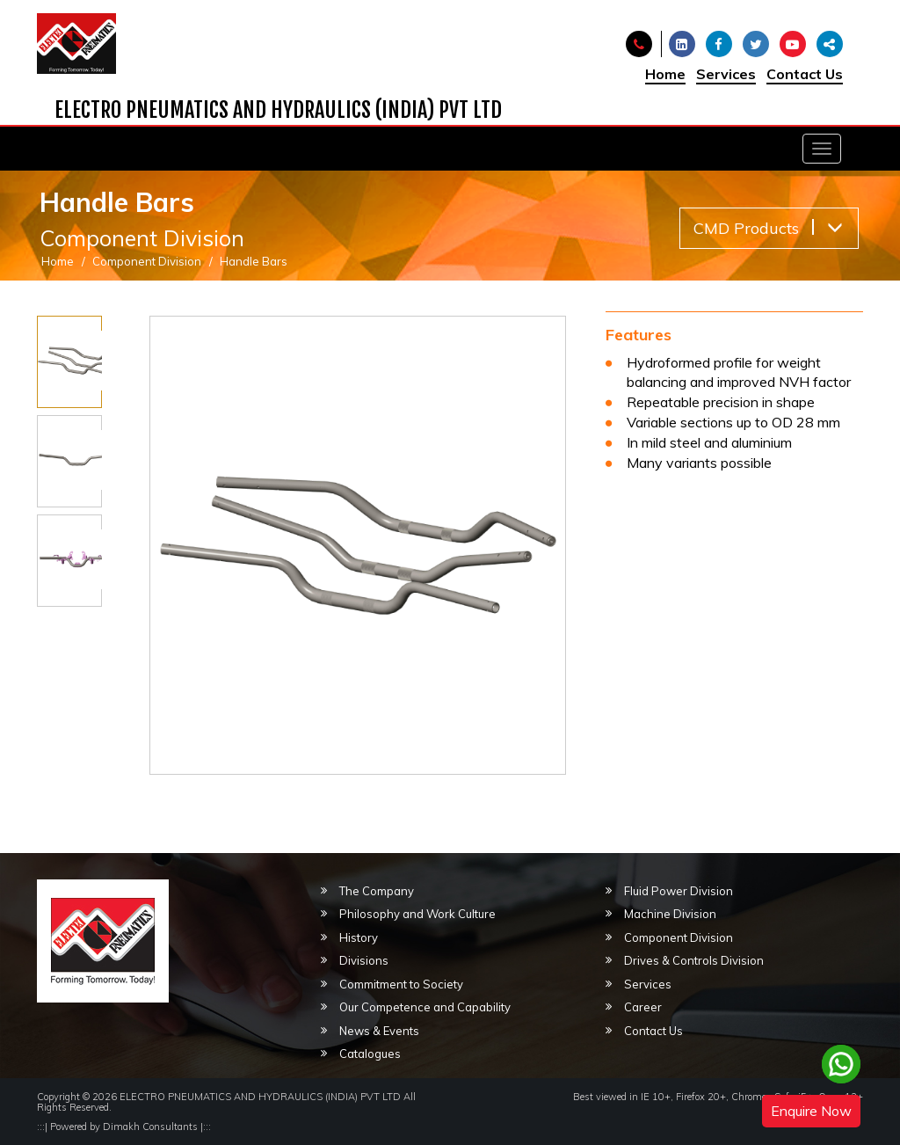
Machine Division (670, 914)
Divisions (363, 960)
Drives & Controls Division (694, 960)
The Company (376, 891)
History (358, 937)
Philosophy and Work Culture (417, 914)
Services (726, 74)
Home (665, 74)
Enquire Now (811, 1110)
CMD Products (768, 228)
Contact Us (804, 74)
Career (643, 1007)
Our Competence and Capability (425, 1007)
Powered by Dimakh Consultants (124, 1126)
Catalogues (370, 1054)
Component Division (146, 261)
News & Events (379, 1031)
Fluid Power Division (678, 891)
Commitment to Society (401, 984)
